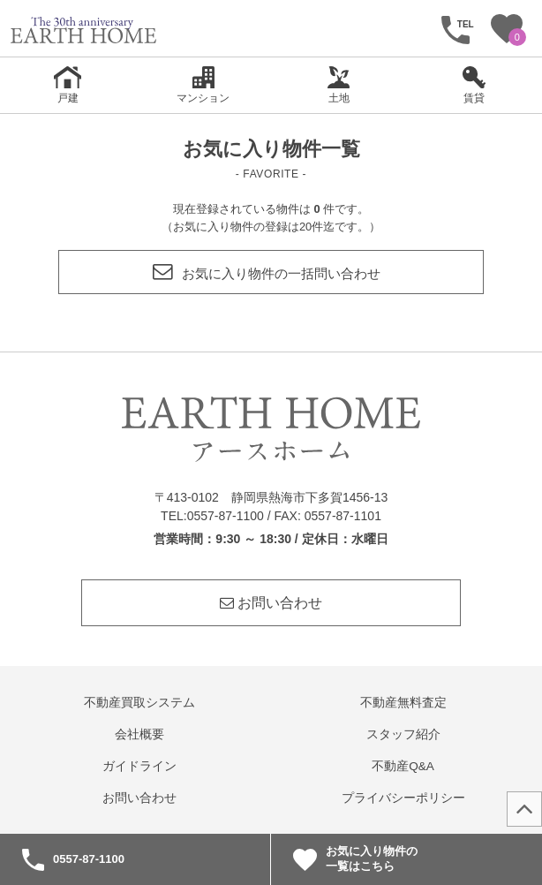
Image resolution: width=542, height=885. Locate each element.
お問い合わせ (271, 602)
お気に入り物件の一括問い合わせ (266, 273)
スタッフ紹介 (403, 734)
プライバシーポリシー (403, 798)
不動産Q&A (403, 766)
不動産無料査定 (403, 702)
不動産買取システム (139, 702)
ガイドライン (139, 766)
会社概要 (139, 734)
